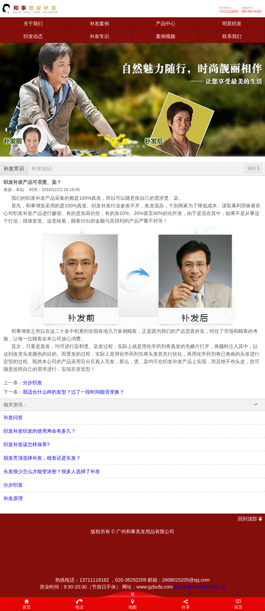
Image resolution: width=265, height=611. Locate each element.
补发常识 (99, 36)
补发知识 (41, 168)
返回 (253, 168)
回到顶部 (247, 518)
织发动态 (33, 36)
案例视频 (165, 36)
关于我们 (33, 23)
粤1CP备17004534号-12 (199, 587)
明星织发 (232, 23)
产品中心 (165, 23)
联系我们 (232, 36)
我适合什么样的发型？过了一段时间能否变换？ (73, 392)
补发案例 (99, 23)
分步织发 (32, 382)
